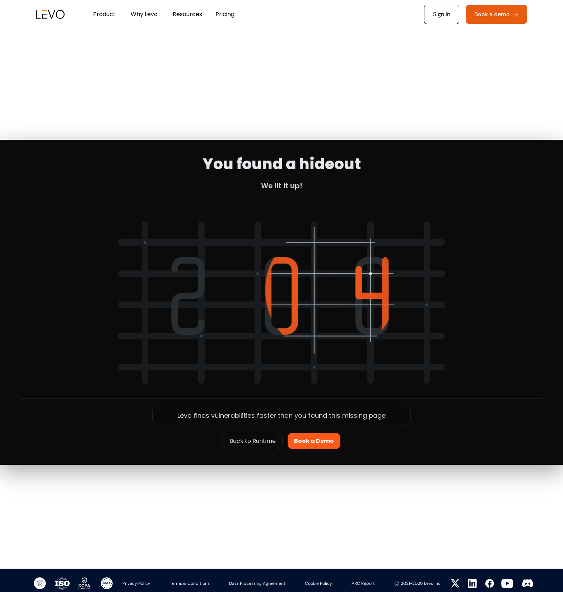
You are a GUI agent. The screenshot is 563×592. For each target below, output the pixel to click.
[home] (46, 14)
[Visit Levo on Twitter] (454, 583)
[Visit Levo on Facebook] (488, 583)
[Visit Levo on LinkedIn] (471, 583)
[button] (104, 14)
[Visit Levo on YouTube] (507, 583)
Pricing (224, 14)
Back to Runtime (252, 441)
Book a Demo (314, 441)
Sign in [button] (441, 14)
